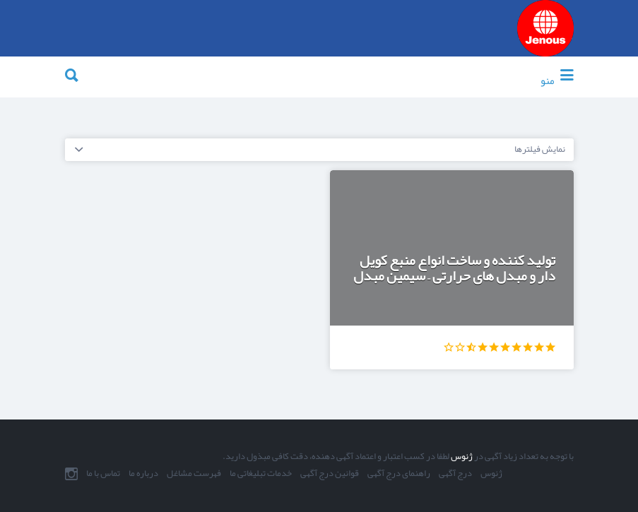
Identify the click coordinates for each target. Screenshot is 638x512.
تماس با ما (103, 474)
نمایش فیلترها (539, 149)
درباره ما (143, 474)
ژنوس (461, 456)
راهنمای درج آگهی (398, 474)
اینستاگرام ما (71, 473)
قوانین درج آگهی (329, 474)
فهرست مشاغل (194, 474)
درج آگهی (455, 474)
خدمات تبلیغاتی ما (261, 474)
